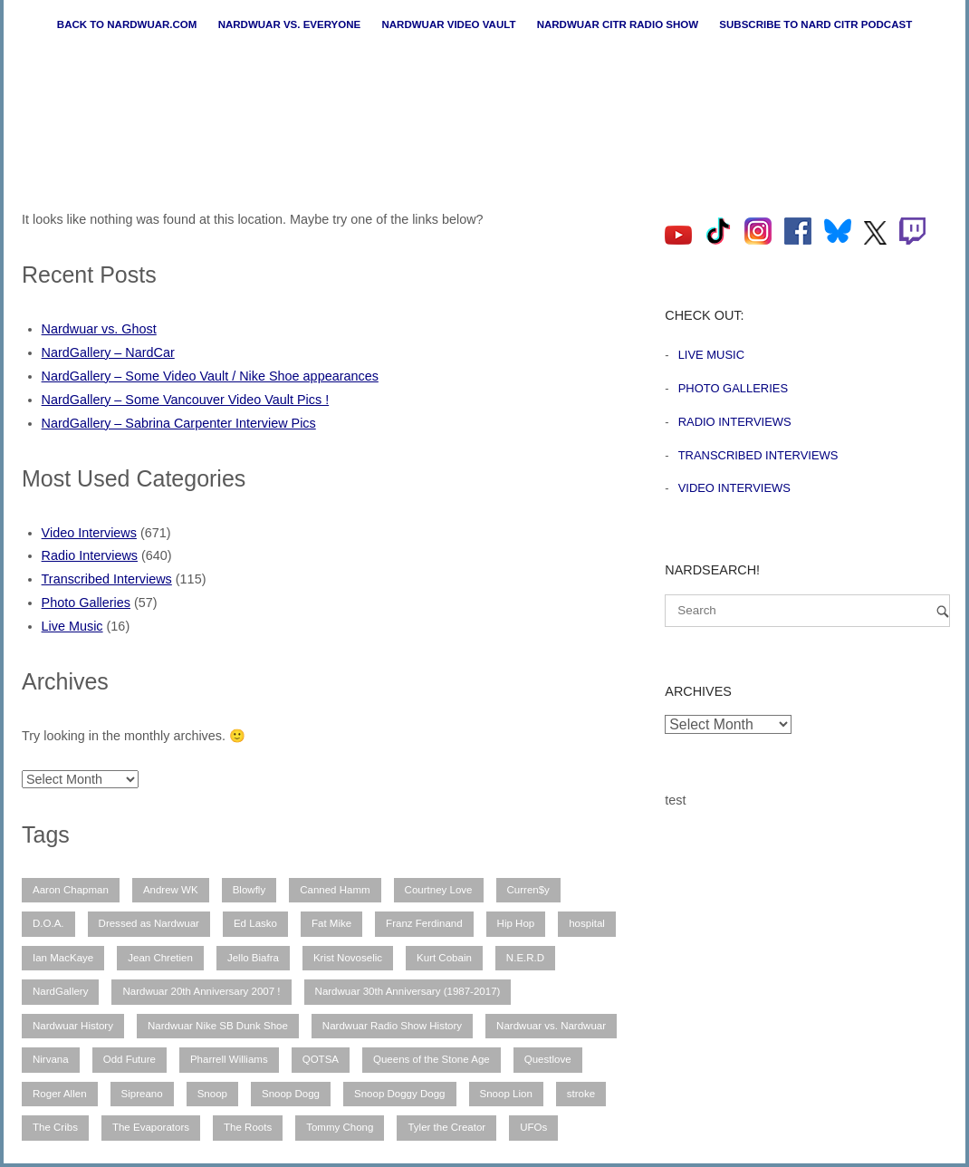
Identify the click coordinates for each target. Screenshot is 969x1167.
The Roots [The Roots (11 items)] (248, 1127)
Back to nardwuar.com (127, 24)
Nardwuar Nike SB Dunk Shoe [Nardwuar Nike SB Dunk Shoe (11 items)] (218, 1025)
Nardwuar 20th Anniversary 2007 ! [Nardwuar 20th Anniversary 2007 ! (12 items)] (201, 991)
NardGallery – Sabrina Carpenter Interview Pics (179, 423)
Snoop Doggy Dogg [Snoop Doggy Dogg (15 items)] (400, 1093)
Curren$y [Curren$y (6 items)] (528, 889)
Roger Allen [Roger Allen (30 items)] (60, 1093)
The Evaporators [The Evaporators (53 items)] (150, 1127)
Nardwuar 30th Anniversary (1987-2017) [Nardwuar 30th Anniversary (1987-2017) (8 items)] (408, 991)
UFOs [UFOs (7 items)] (533, 1127)
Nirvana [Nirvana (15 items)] (51, 1059)
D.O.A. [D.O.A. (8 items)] (48, 923)
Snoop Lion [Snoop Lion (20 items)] (506, 1093)
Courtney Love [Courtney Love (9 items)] (439, 889)
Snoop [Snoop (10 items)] (212, 1093)
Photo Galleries (86, 602)
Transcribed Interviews (107, 579)
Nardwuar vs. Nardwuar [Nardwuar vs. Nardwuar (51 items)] (551, 1025)
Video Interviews (89, 533)
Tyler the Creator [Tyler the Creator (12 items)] (446, 1127)
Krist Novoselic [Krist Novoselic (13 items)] (347, 957)
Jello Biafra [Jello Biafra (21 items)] (253, 957)
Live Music (72, 626)
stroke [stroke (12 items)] (581, 1093)
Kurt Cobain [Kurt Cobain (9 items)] (444, 957)
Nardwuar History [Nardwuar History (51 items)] (73, 1025)
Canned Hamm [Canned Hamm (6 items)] (334, 889)
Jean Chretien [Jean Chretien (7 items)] (160, 957)
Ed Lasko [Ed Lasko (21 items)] (255, 923)
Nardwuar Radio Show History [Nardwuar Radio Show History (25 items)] (392, 1025)
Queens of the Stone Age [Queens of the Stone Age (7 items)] (431, 1059)
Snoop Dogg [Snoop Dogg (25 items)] (291, 1093)
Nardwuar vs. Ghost (99, 329)
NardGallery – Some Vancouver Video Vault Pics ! (186, 399)
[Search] (942, 611)
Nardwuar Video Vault (448, 24)
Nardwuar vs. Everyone (289, 24)
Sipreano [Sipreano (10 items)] (142, 1093)
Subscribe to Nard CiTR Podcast (815, 24)
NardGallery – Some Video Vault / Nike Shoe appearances (210, 376)
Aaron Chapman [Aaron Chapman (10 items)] (71, 889)
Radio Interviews (90, 555)
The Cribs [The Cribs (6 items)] (55, 1127)
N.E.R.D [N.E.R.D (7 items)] (525, 957)
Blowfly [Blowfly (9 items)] (249, 889)
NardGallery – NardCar (108, 352)
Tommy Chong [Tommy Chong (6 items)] (339, 1127)
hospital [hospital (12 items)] (587, 923)
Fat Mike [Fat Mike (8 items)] (331, 923)
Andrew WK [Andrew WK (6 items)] (170, 889)
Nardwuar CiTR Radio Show (617, 24)
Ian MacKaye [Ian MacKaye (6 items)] (63, 957)
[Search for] (807, 610)
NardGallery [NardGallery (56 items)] (60, 991)
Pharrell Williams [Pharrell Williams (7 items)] (229, 1059)
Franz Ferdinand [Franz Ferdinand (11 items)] (424, 923)
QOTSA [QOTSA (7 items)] (320, 1059)
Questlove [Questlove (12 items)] (547, 1059)
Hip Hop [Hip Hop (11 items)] (516, 923)
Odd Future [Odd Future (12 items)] (129, 1059)
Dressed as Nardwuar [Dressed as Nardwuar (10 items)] (149, 923)
